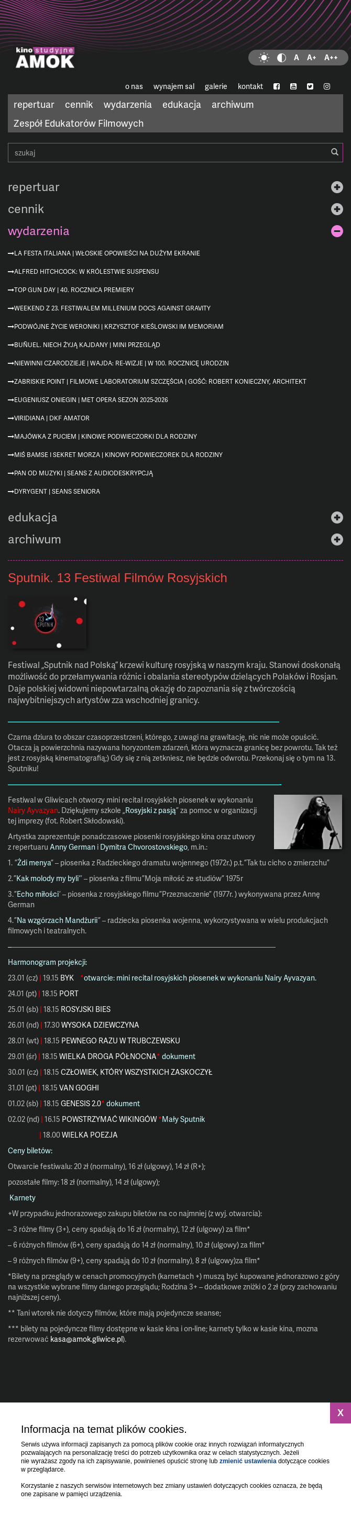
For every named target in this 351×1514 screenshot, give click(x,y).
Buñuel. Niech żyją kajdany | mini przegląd (87, 344)
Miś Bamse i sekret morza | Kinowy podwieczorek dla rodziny (118, 454)
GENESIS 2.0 (81, 1103)
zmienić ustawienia (248, 1461)
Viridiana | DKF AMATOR (52, 418)
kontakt (250, 86)
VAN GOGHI (79, 1088)
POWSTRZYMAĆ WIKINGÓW (109, 1119)
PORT (69, 993)
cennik (79, 103)
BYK (67, 978)
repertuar (34, 103)
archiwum (233, 103)
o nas (134, 86)
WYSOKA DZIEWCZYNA (100, 1025)
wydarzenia (128, 103)
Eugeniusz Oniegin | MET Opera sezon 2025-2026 (91, 399)
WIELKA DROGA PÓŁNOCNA (108, 1056)
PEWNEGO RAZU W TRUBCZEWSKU (120, 1040)
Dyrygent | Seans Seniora (57, 491)
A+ (311, 57)
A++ (331, 57)
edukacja (181, 103)
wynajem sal (173, 86)
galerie (216, 86)
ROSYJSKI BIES (86, 1009)
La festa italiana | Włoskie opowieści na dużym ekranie (107, 253)
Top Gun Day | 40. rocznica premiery (74, 289)
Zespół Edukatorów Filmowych (79, 122)
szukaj (175, 152)
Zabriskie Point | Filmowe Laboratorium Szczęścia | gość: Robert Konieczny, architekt (160, 381)
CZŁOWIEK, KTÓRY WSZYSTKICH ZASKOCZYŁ (137, 1072)
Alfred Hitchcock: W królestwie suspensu (86, 271)
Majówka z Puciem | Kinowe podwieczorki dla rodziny (105, 436)
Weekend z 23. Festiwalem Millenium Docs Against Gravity (112, 308)
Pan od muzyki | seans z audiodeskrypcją (83, 473)
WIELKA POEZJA (90, 1135)
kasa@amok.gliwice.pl (86, 1339)
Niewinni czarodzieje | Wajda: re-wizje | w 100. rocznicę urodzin (121, 363)
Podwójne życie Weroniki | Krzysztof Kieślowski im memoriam (119, 326)
